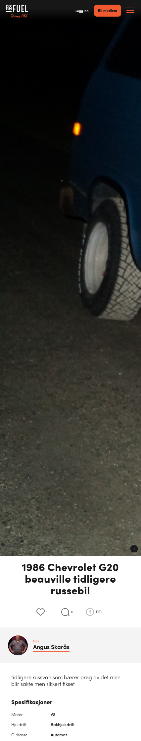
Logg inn (82, 10)
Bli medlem (107, 10)
